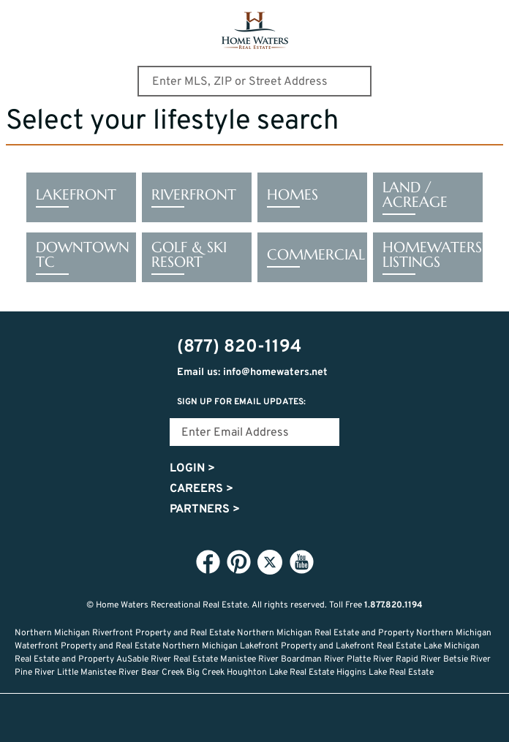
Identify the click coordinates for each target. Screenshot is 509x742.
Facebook (207, 561)
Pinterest (238, 561)
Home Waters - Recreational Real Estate (255, 30)
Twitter (269, 562)
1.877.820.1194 (393, 605)
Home (158, 718)
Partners (205, 509)
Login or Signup (351, 718)
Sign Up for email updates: (241, 402)
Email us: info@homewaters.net (252, 372)
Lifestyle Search (206, 718)
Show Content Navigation (22, 17)
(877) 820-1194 (488, 19)
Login (192, 468)
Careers (201, 489)
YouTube (301, 561)
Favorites (254, 718)
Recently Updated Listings (303, 718)
